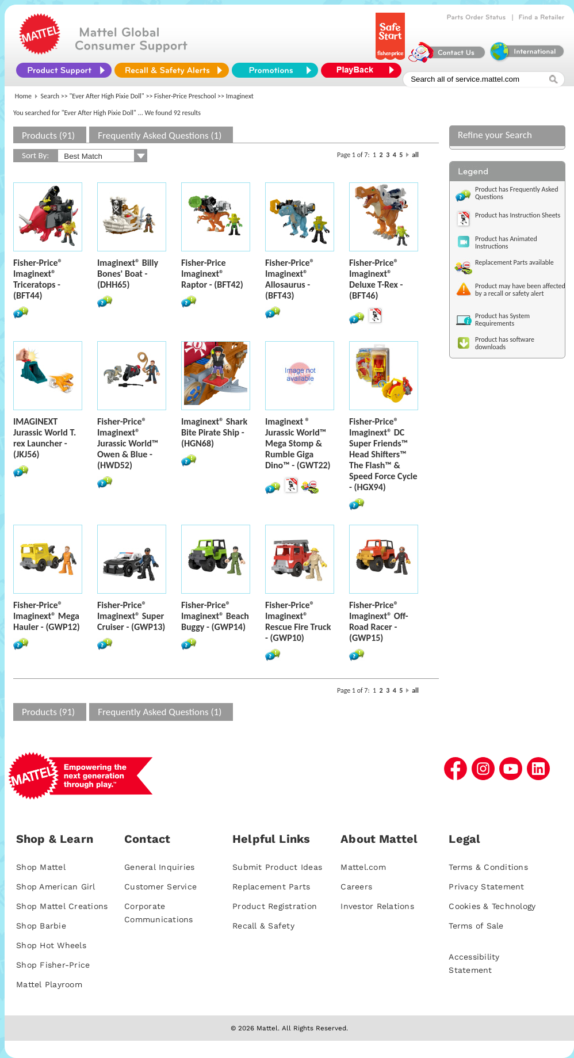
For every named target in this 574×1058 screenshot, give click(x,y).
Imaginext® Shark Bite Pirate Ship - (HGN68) (214, 432)
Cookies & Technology (492, 906)
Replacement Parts (271, 886)
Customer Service (160, 886)
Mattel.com (363, 867)
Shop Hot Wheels (51, 945)
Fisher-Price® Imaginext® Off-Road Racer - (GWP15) (378, 621)
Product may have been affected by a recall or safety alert (520, 289)
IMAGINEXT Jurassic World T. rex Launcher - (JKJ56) (44, 438)
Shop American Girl (55, 886)
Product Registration (274, 906)
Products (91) (48, 135)
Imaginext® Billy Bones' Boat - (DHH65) (127, 273)
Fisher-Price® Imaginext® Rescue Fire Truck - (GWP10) (298, 621)
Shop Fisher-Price (53, 964)
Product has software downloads (504, 343)
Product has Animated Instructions (506, 242)
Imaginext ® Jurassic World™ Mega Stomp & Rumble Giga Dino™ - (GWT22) (298, 443)
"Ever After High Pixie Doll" (107, 96)
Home (23, 96)
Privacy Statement (486, 886)
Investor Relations (377, 906)
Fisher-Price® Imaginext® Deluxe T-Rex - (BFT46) (376, 279)
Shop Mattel (41, 867)
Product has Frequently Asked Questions (516, 193)
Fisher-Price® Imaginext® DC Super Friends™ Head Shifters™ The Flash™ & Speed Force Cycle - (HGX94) (383, 454)
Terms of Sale (476, 925)
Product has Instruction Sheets (517, 215)
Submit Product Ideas (277, 867)
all (415, 155)
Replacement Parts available (514, 262)
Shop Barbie (41, 925)
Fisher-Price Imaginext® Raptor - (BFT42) (212, 273)
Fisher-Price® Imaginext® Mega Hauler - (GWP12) (46, 615)
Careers (356, 886)
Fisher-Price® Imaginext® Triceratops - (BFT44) (38, 279)
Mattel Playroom (49, 984)
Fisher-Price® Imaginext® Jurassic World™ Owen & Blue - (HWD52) (127, 443)
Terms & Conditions (488, 867)
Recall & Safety (263, 925)
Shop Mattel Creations (62, 906)
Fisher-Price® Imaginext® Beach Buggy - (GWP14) (215, 615)
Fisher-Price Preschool (185, 96)
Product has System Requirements (502, 319)
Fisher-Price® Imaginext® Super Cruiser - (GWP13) (131, 615)
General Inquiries (159, 867)
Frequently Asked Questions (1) (159, 135)
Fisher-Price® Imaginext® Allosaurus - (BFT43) (290, 279)
